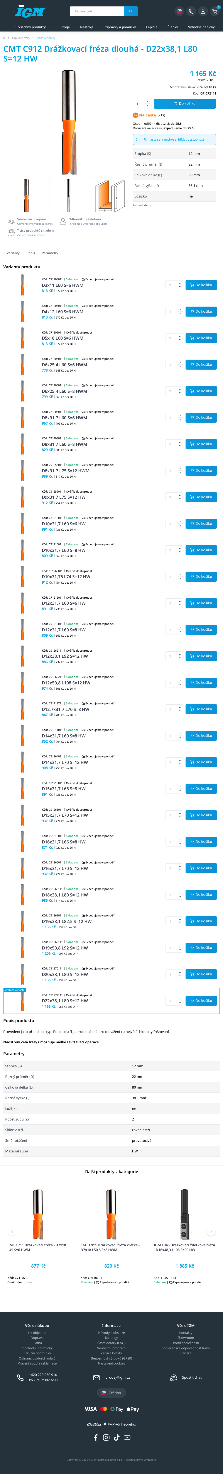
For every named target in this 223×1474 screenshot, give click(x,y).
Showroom (185, 1338)
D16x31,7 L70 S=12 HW (65, 868)
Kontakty (186, 1333)
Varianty (13, 253)
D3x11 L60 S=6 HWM (62, 285)
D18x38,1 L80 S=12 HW (65, 895)
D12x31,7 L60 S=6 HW (64, 603)
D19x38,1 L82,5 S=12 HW (67, 921)
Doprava (37, 1338)
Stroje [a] (65, 27)
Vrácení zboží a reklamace (37, 1363)
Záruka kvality (111, 1353)
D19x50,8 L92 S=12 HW (65, 948)
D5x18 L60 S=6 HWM (62, 338)
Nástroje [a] (87, 27)
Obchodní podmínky (37, 1348)
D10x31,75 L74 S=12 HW (66, 576)
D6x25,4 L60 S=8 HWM (64, 391)
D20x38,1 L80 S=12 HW (65, 974)
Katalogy (111, 1338)
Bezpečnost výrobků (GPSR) (111, 1358)
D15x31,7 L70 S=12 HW (65, 815)
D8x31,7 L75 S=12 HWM (66, 471)
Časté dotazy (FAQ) (111, 1343)
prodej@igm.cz (117, 1377)
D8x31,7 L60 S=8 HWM (64, 444)
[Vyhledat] (131, 11)
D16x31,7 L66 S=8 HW (64, 842)
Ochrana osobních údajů (37, 1358)
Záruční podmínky (37, 1353)
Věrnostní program (111, 1348)
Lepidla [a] (151, 27)
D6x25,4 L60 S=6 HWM (64, 365)
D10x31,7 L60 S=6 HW (64, 524)
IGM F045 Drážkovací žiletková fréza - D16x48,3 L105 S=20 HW (184, 1247)
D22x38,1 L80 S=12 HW (65, 1001)
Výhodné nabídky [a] (201, 27)
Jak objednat (37, 1333)
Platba (37, 1343)
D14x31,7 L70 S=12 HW (65, 762)
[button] (12, 1231)
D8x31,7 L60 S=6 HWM (64, 418)
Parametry (50, 253)
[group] (26, 196)
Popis (31, 253)
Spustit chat (192, 1377)
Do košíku (185, 103)
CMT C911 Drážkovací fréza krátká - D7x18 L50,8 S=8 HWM (110, 1247)
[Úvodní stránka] (4, 38)
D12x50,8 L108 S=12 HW (66, 683)
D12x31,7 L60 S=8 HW (64, 630)
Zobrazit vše (142, 205)
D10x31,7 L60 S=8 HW (64, 550)
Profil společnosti (186, 1343)
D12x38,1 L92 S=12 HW (65, 656)
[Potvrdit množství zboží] (201, 285)
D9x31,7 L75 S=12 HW (64, 497)
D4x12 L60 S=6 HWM (62, 312)
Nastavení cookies (111, 1363)
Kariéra (186, 1353)
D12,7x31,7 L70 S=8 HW (65, 709)
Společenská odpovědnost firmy (186, 1348)
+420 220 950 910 (43, 1374)
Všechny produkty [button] (29, 26)
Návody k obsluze (111, 1333)
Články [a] (172, 27)
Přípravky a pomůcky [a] (120, 27)
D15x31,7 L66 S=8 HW (64, 789)
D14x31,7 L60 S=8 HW (64, 736)
